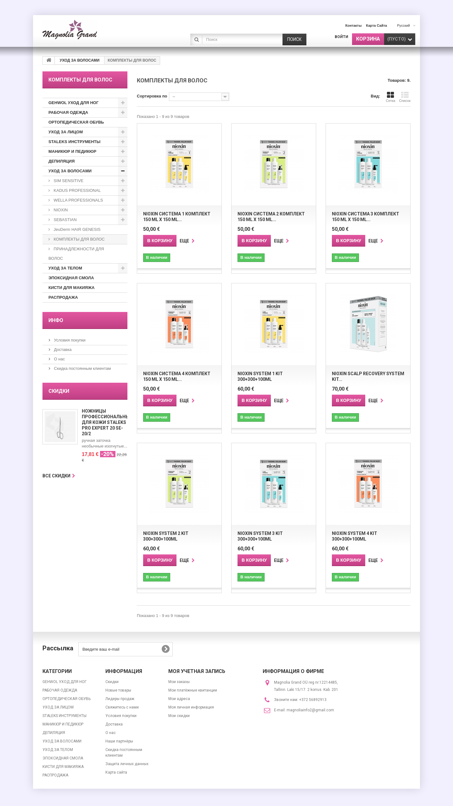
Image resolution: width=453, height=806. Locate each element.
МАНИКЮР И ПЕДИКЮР (72, 151)
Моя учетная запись (196, 671)
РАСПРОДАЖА (63, 297)
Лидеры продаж (119, 699)
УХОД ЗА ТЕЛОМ (65, 268)
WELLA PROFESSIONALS (78, 200)
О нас (59, 359)
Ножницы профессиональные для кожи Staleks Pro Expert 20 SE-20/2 (107, 422)
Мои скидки (179, 716)
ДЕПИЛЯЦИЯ (61, 161)
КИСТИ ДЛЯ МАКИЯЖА (71, 287)
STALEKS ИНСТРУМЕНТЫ (74, 141)
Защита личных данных (126, 764)
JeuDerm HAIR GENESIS (76, 229)
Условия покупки (69, 340)
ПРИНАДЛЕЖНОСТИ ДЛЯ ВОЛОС (76, 254)
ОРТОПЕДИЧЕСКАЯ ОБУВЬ (76, 122)
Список (405, 97)
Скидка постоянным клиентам (82, 368)
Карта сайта (116, 772)
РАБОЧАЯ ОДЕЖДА (68, 112)
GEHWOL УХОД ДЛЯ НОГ (73, 102)
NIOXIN (60, 210)
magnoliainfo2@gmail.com (310, 710)
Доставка (62, 349)
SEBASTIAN (65, 219)
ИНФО (55, 320)
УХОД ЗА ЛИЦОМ (65, 132)
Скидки (58, 391)
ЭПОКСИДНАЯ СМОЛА (71, 277)
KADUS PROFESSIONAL (77, 190)
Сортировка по (152, 96)
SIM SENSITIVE (68, 180)
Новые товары (118, 690)
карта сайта (376, 25)
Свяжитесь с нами (122, 707)
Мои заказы (179, 682)
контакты (353, 25)
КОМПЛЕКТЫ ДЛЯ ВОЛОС (79, 239)
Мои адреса (179, 699)
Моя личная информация (191, 707)
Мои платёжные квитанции (192, 690)
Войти (341, 37)
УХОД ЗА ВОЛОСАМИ (70, 171)
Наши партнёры (119, 741)
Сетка (390, 97)
